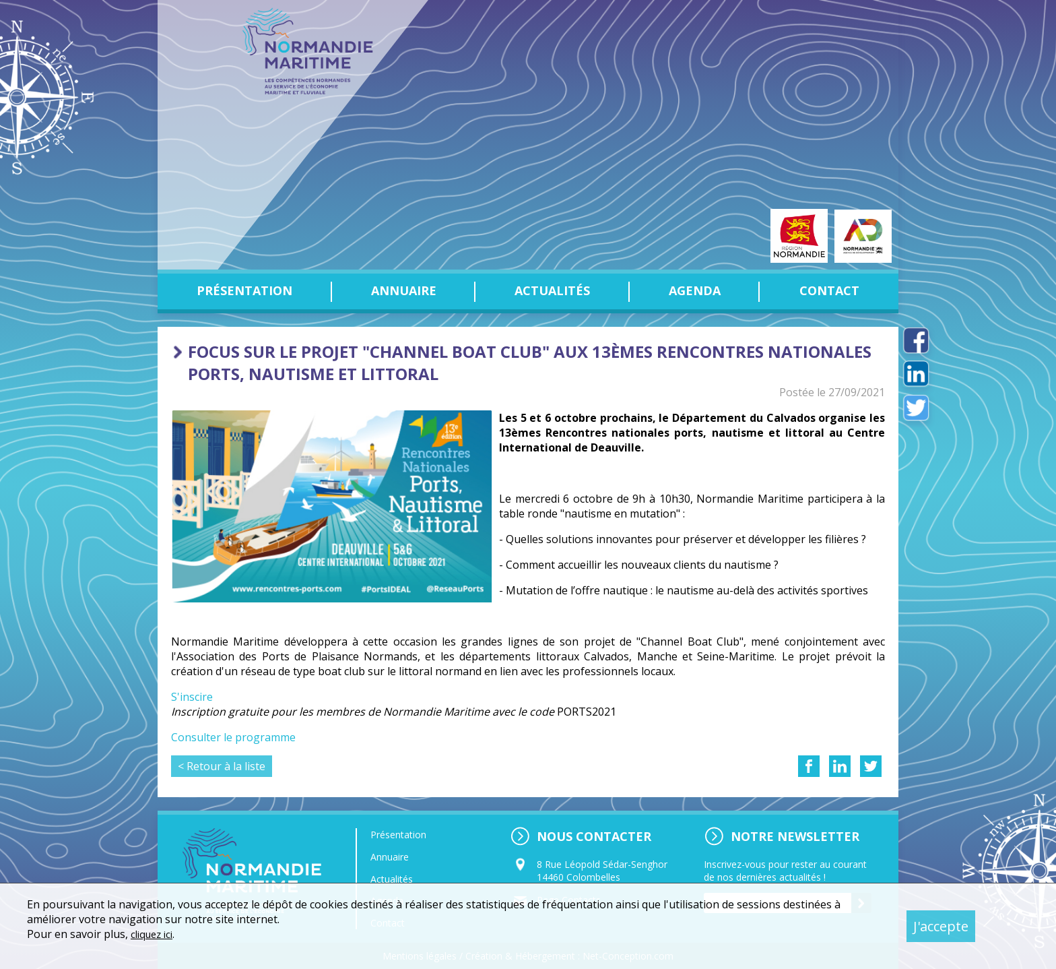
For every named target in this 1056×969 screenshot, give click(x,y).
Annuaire (403, 290)
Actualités (552, 290)
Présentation (244, 290)
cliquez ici (154, 934)
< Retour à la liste (221, 766)
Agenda (695, 290)
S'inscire (192, 696)
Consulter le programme (233, 737)
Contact (829, 290)
